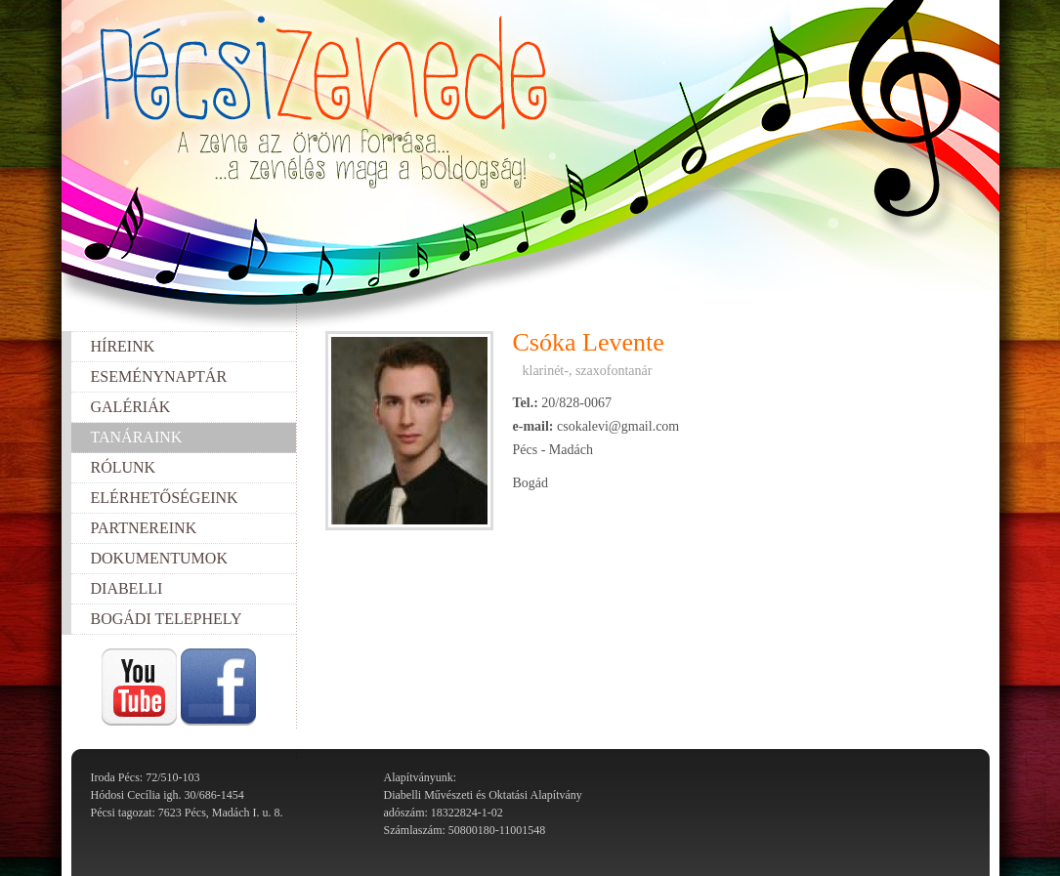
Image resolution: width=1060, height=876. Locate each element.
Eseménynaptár (159, 376)
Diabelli (127, 588)
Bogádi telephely (166, 618)
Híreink (123, 346)
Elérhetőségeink (164, 497)
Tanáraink (137, 437)
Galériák (131, 406)
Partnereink (144, 528)
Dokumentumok (159, 558)
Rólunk (123, 467)
